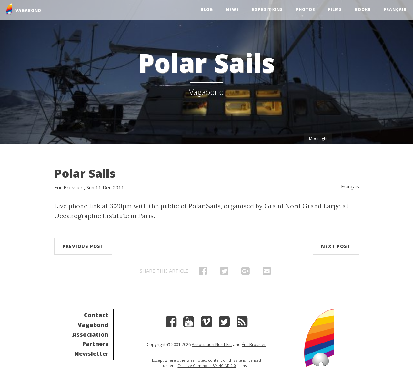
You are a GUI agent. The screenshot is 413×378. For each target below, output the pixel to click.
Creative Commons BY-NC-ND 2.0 (206, 365)
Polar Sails (85, 173)
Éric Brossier (254, 344)
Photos (305, 9)
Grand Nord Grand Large (302, 206)
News (232, 9)
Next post (336, 246)
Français (395, 9)
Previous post (83, 246)
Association (90, 334)
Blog (207, 9)
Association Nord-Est (212, 344)
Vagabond (93, 325)
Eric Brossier (68, 187)
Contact (96, 315)
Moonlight (318, 138)
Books (363, 9)
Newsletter (91, 353)
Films (335, 9)
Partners (95, 344)
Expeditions (267, 9)
